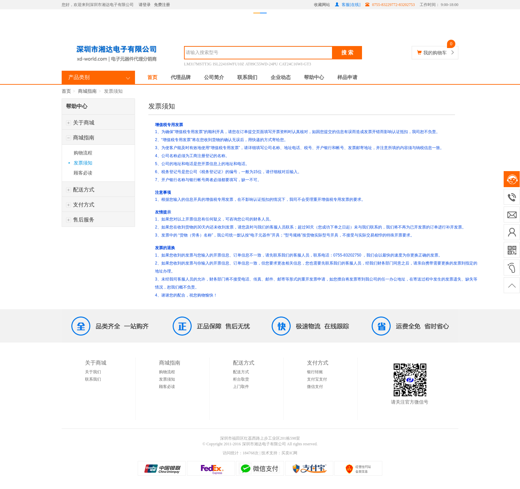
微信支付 (315, 386)
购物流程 (83, 152)
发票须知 (83, 162)
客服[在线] (347, 4)
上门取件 (241, 386)
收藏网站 (322, 4)
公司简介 (214, 77)
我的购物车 (435, 52)
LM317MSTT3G (198, 64)
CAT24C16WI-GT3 (295, 64)
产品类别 (79, 77)
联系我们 (247, 77)
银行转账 (315, 372)
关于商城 (80, 122)
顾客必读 (83, 172)
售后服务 (80, 219)
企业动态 (281, 77)
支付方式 (80, 204)
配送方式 (80, 189)
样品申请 (347, 77)
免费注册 (162, 4)
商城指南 (87, 91)
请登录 (145, 4)
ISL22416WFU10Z (228, 64)
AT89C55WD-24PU (261, 64)
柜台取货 (241, 379)
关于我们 (93, 372)
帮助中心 (314, 77)
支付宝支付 (317, 379)
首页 (152, 77)
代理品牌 (181, 77)
